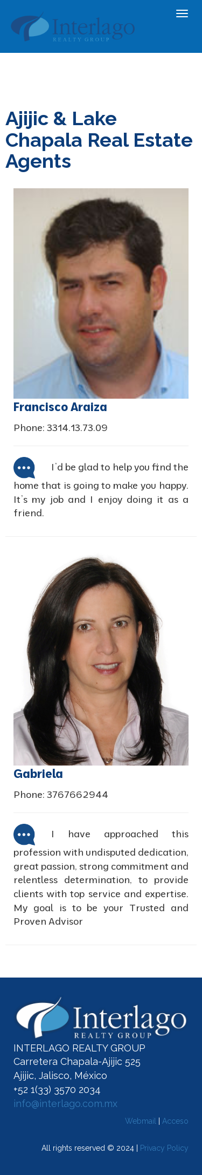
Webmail (140, 1121)
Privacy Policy (164, 1148)
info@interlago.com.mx (65, 1103)
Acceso (175, 1121)
